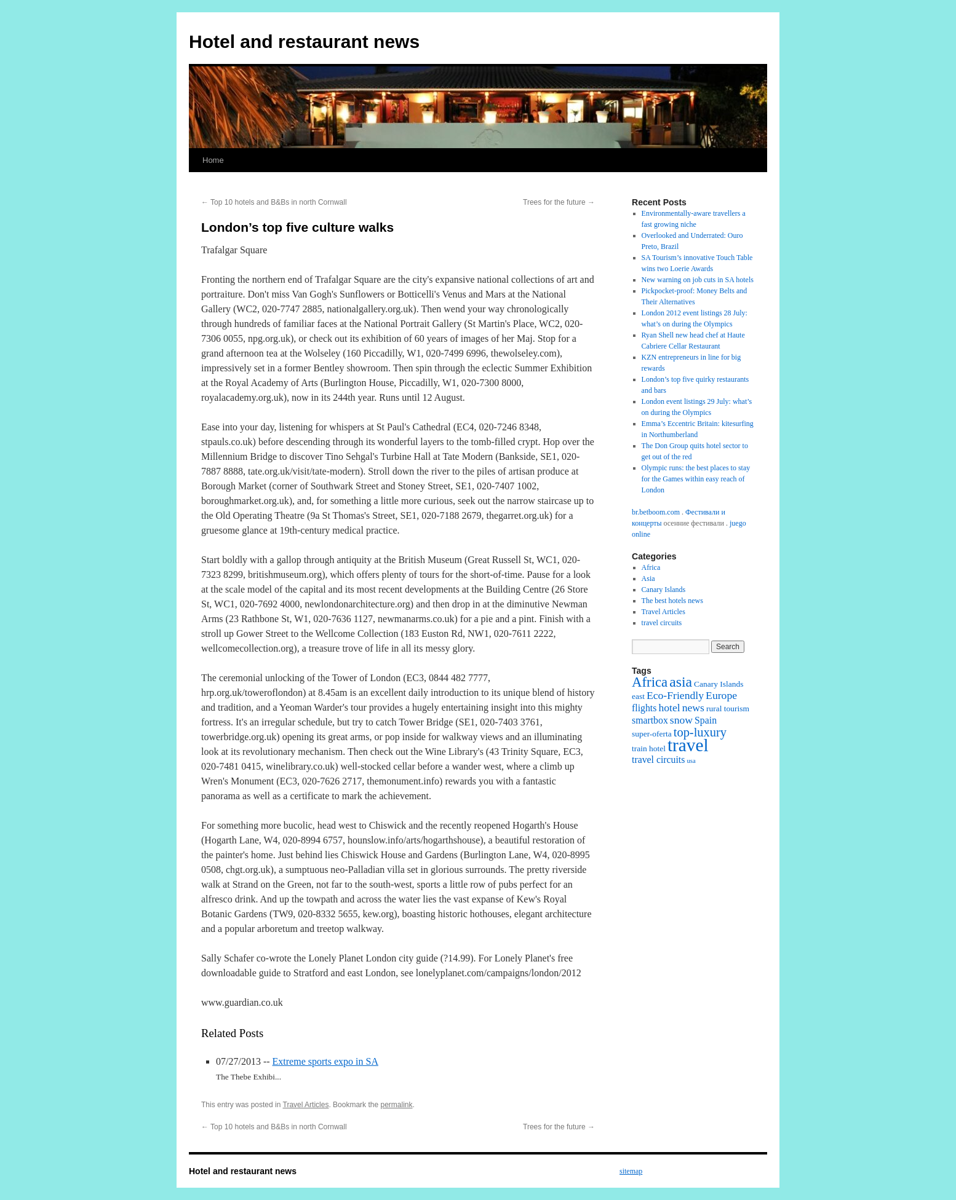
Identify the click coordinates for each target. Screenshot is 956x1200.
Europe (721, 695)
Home (213, 160)
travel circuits (662, 622)
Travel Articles (306, 1104)
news (693, 707)
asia (680, 682)
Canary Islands (664, 589)
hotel (669, 707)
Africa (651, 567)
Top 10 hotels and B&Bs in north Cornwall (274, 202)
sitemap (630, 1171)
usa (691, 760)
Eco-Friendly (675, 695)
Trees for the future (559, 202)
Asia (648, 578)
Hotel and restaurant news (304, 41)
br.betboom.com (656, 512)
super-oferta (652, 733)
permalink (396, 1104)
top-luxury (700, 732)
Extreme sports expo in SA (325, 1061)
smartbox (650, 720)
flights (644, 708)
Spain (706, 720)
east (638, 696)
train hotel (649, 748)
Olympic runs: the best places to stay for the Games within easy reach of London (696, 479)
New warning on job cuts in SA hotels (698, 279)
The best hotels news (672, 600)
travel (688, 745)
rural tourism (727, 708)
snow (681, 720)
